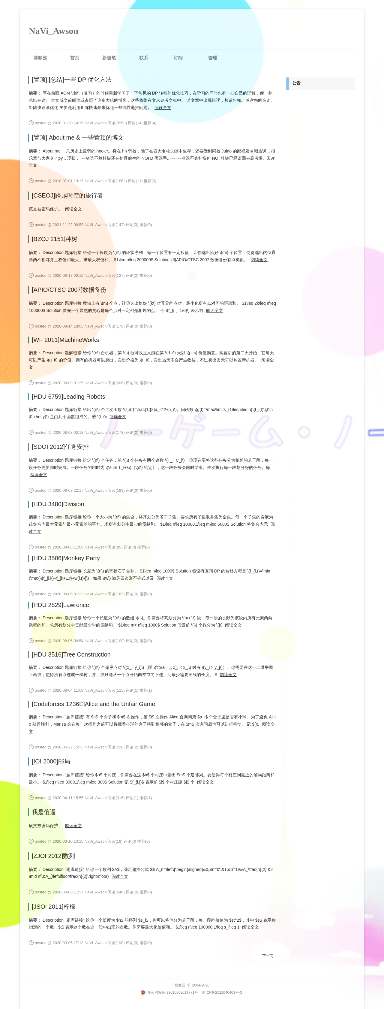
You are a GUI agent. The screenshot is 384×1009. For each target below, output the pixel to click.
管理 (212, 57)
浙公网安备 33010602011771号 (169, 992)
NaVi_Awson (53, 31)
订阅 (178, 57)
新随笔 (109, 57)
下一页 (267, 956)
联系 (143, 57)
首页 (74, 57)
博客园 (40, 57)
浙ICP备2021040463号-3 (222, 992)
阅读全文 (162, 107)
